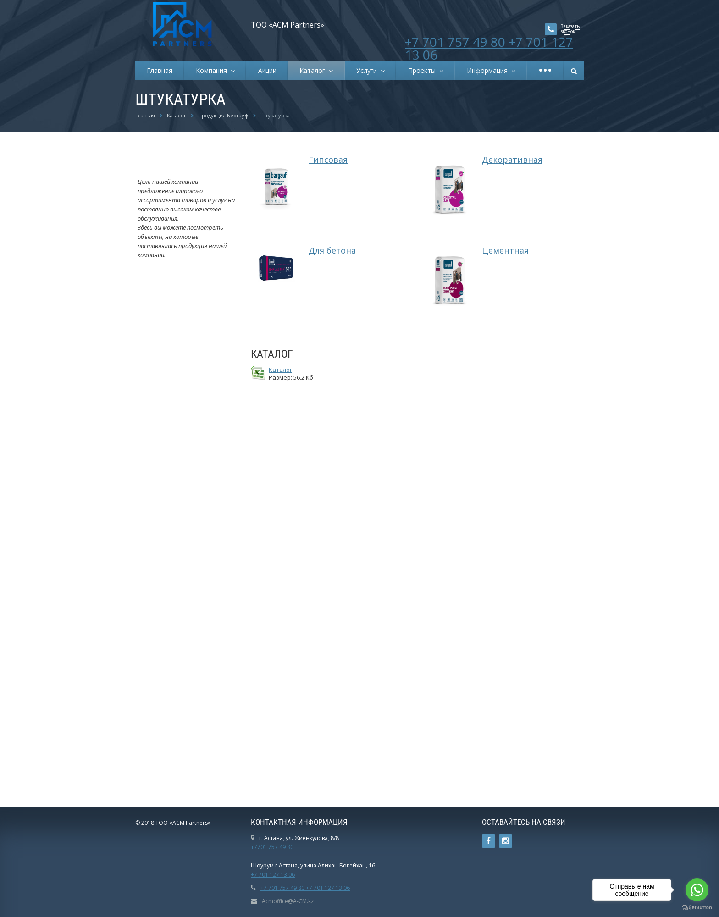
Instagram (505, 841)
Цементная (505, 250)
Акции (267, 70)
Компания (213, 70)
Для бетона (332, 250)
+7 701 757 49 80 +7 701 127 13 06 (489, 48)
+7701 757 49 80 (272, 847)
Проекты (423, 70)
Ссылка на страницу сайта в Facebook (488, 841)
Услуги (368, 70)
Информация (489, 70)
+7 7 (256, 874)
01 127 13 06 (278, 874)
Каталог (314, 70)
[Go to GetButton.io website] (697, 908)
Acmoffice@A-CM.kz (288, 901)
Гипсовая (328, 159)
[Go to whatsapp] (697, 889)
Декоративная (512, 159)
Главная (159, 70)
